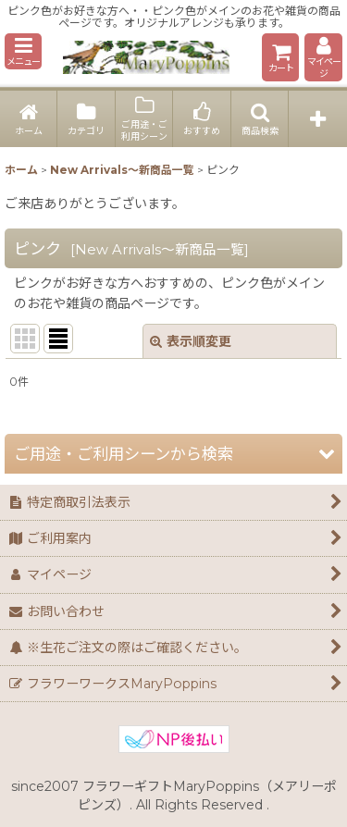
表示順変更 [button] (190, 341)
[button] (23, 51)
